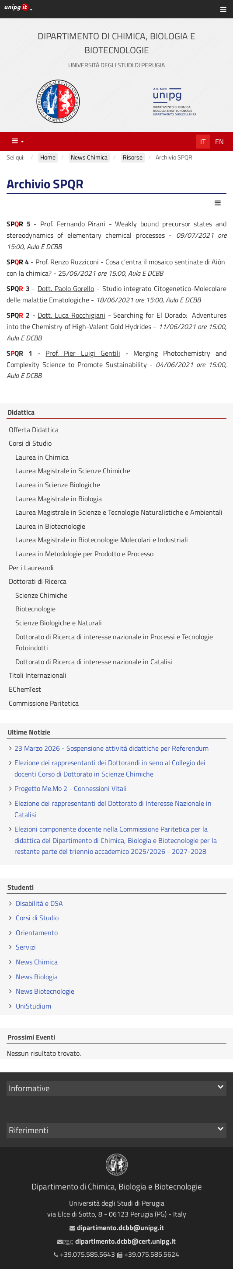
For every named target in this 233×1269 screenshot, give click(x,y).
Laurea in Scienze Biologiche (57, 484)
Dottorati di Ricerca (37, 581)
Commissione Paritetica (44, 703)
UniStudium (33, 1006)
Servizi (26, 947)
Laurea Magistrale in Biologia (58, 498)
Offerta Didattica (34, 429)
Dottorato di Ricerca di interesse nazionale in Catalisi (93, 661)
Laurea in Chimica (42, 457)
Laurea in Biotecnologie (50, 526)
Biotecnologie (35, 608)
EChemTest (25, 689)
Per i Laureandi (31, 567)
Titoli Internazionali (37, 675)
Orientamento (37, 932)
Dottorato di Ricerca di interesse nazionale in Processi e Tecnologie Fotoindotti (114, 642)
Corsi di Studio (30, 443)
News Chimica (37, 962)
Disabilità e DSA (39, 903)
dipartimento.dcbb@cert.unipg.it (116, 1241)
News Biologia (37, 976)
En (219, 141)
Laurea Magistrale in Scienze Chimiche (72, 470)
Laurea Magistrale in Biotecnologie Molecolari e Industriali (101, 539)
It (202, 141)
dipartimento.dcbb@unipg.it (117, 1227)
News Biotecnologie (45, 991)
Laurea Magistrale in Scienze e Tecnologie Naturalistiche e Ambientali (119, 512)
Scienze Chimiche (41, 595)
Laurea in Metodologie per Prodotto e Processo (84, 553)
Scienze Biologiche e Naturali (58, 622)
